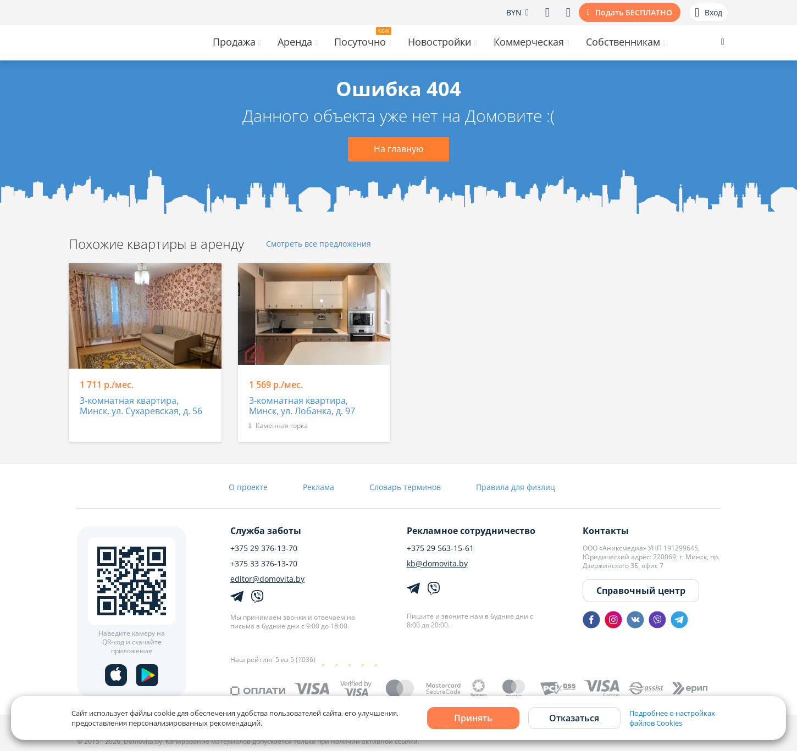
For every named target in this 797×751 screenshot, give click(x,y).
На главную (398, 149)
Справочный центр (640, 591)
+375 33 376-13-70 (263, 563)
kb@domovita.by (437, 563)
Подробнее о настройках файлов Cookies (672, 718)
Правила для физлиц (515, 487)
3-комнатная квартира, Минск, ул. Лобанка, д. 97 (302, 406)
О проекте (248, 487)
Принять (473, 718)
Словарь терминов (405, 487)
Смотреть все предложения (318, 244)
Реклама (318, 487)
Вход (708, 13)
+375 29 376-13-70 (263, 548)
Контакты (606, 531)
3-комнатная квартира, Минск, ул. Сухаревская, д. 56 (141, 406)
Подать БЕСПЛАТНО (633, 12)
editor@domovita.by (267, 579)
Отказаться (574, 718)
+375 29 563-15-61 (440, 548)
